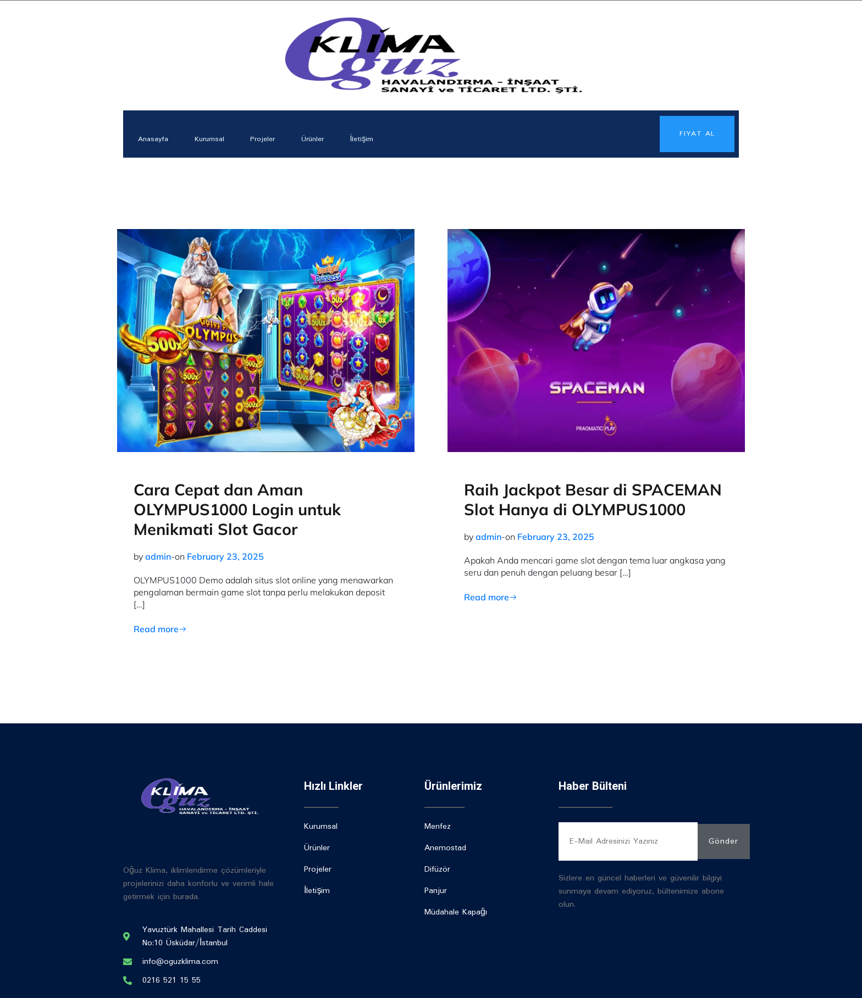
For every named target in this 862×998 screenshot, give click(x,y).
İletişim (368, 138)
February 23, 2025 (225, 556)
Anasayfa (155, 138)
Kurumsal (212, 138)
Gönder (723, 841)
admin (158, 556)
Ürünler (318, 138)
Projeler (267, 138)
